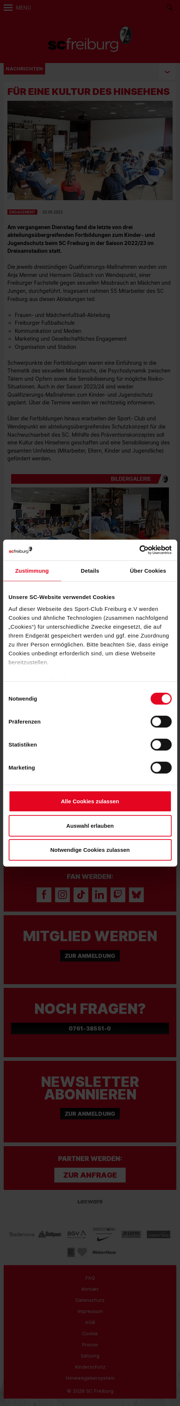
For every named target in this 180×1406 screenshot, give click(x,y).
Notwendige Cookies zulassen (90, 850)
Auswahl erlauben (89, 825)
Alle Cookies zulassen (90, 801)
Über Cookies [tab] (148, 571)
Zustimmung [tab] (32, 571)
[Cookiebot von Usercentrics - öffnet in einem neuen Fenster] (139, 550)
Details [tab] (90, 571)
